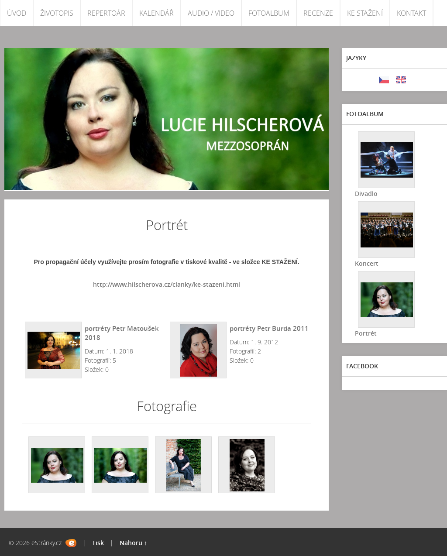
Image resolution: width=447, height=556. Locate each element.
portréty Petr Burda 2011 (269, 328)
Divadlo (366, 193)
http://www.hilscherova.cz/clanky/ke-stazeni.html (166, 284)
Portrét (366, 333)
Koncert (366, 263)
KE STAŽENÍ (365, 13)
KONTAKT (411, 13)
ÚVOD (16, 13)
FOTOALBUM (268, 13)
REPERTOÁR (106, 13)
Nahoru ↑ (133, 543)
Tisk (98, 543)
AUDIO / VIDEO (211, 13)
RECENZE (318, 13)
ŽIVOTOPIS (56, 13)
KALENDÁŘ (156, 13)
